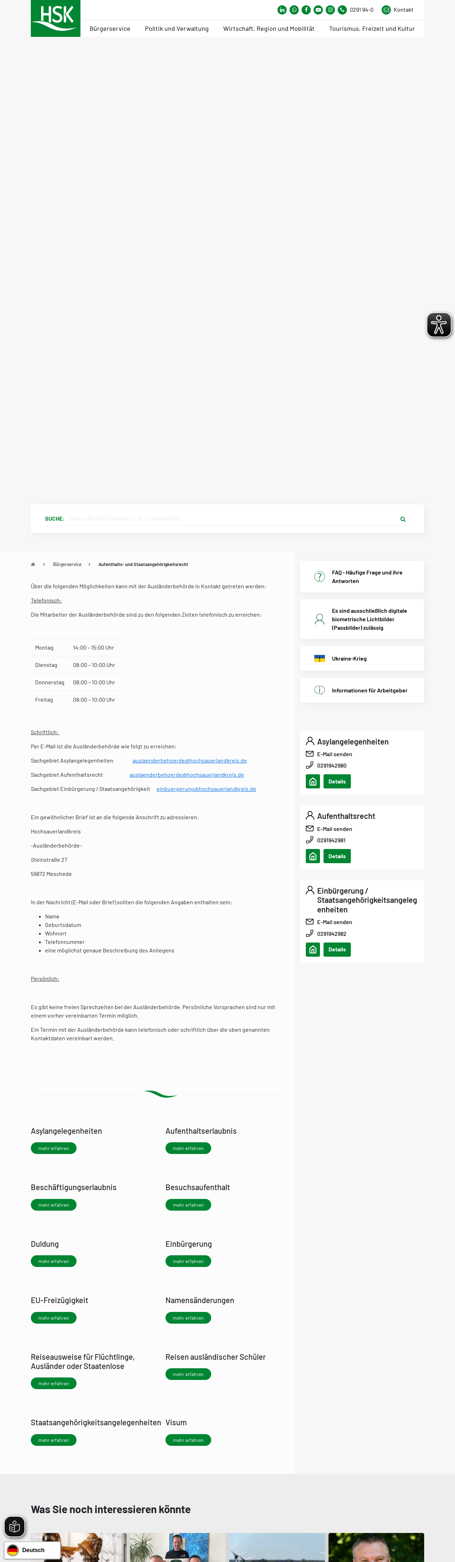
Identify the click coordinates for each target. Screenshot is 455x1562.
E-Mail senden (334, 754)
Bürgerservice (67, 564)
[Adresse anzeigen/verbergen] (313, 781)
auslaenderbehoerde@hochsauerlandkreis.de (190, 760)
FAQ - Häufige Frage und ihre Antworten (367, 576)
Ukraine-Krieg (349, 658)
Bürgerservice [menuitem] (110, 28)
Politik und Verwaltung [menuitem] (177, 28)
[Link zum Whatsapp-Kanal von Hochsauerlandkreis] (282, 10)
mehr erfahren (53, 1148)
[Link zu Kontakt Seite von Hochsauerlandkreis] (398, 10)
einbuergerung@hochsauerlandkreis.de (206, 788)
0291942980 (332, 765)
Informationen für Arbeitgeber (370, 690)
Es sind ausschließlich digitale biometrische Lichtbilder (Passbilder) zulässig (369, 619)
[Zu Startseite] (33, 564)
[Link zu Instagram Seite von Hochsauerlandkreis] (330, 10)
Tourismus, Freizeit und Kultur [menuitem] (372, 28)
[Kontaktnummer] (358, 10)
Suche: (54, 518)
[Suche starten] (403, 518)
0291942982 (332, 933)
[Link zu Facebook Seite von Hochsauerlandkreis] (306, 10)
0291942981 (331, 840)
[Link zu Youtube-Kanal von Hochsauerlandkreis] (318, 10)
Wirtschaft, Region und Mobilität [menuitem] (269, 28)
